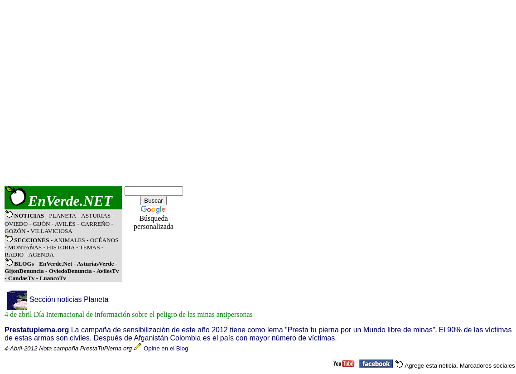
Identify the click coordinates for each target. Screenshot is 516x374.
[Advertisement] (92, 93)
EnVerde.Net (55, 263)
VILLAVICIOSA (51, 231)
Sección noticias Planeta (68, 299)
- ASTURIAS (95, 215)
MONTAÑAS (25, 247)
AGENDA (41, 254)
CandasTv (21, 278)
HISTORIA (60, 247)
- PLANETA (61, 215)
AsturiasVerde (96, 263)
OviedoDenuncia (70, 270)
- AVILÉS (64, 223)
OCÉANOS (103, 240)
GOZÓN (15, 231)
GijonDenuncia (25, 270)
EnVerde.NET (70, 201)
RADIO (14, 254)
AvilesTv (107, 270)
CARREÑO (95, 223)
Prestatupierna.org (37, 330)
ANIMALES (69, 240)
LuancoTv (52, 278)
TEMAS (89, 247)
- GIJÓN (39, 223)
